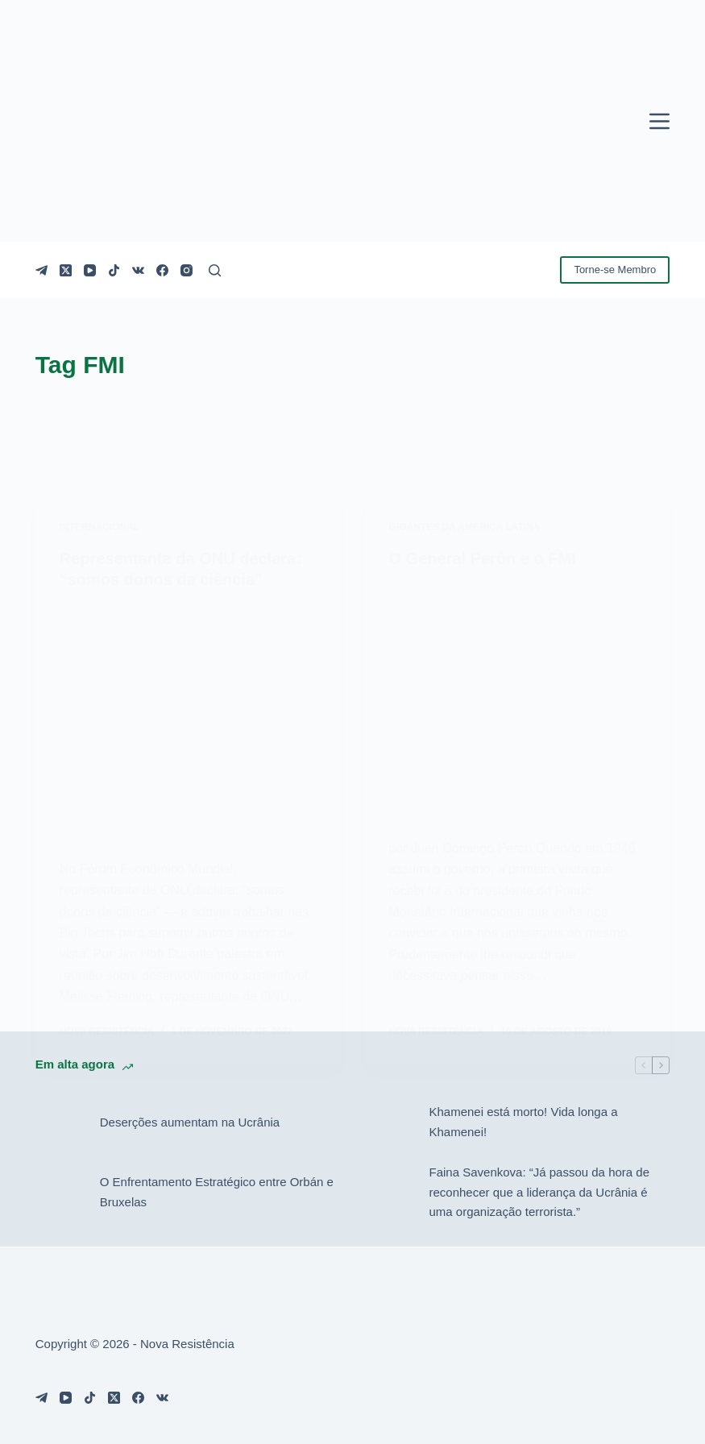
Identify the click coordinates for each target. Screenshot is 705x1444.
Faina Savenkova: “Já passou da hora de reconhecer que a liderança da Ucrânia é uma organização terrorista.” (539, 1192)
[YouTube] (90, 270)
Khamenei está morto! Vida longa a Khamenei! (523, 1122)
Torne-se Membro (615, 269)
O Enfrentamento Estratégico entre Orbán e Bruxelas (217, 1192)
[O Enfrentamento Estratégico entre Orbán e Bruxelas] (59, 1192)
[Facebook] (162, 270)
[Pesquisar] (215, 270)
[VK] (138, 270)
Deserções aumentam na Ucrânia (190, 1122)
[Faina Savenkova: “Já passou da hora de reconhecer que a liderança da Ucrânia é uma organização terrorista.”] (389, 1192)
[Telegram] (41, 270)
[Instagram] (186, 270)
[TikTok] (114, 270)
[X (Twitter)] (66, 270)
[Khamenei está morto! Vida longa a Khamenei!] (389, 1122)
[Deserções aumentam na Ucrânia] (59, 1122)
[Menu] (659, 121)
